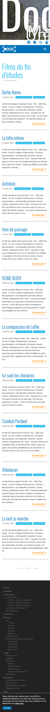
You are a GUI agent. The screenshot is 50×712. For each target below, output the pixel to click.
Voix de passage (14, 229)
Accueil (6, 588)
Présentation (11, 655)
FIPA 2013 (11, 633)
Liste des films (39, 97)
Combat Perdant (14, 421)
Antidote (8, 183)
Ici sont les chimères (18, 375)
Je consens (7, 708)
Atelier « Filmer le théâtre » (19, 600)
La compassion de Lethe (20, 326)
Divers (10, 663)
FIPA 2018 (11, 623)
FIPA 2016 (11, 628)
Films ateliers (11, 597)
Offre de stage (14, 669)
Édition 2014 (12, 647)
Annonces (10, 661)
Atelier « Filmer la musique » (19, 603)
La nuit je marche (15, 518)
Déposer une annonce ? (17, 671)
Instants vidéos (12, 636)
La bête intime (13, 137)
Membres (9, 658)
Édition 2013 (12, 649)
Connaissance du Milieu (15, 680)
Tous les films (12, 611)
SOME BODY (11, 278)
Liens (5, 692)
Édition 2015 (12, 644)
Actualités (7, 614)
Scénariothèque (12, 688)
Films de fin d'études (24, 97)
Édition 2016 (12, 641)
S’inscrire (7, 591)
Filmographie (8, 595)
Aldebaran (9, 469)
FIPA (7, 620)
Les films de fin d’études (16, 608)
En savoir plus (38, 123)
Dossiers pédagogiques (16, 685)
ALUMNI (6, 653)
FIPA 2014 (11, 631)
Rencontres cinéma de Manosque (19, 639)
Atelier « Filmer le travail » (19, 605)
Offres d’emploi (14, 666)
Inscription (10, 674)
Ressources (8, 678)
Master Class (11, 683)
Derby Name (11, 92)
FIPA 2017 (11, 625)
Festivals (7, 617)
